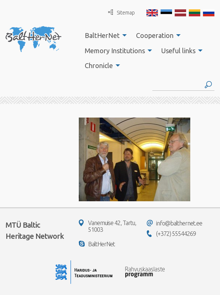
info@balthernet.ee (174, 223)
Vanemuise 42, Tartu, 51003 (107, 226)
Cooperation (155, 35)
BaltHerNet (102, 35)
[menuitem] (104, 35)
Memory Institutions (115, 50)
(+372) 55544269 (171, 233)
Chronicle (99, 65)
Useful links (178, 50)
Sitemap (121, 12)
